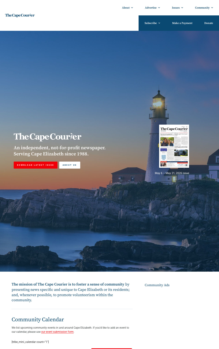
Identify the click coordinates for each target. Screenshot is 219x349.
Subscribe (152, 23)
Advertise (152, 7)
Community (204, 7)
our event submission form (57, 331)
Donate (208, 23)
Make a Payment (182, 23)
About (127, 7)
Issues (177, 7)
